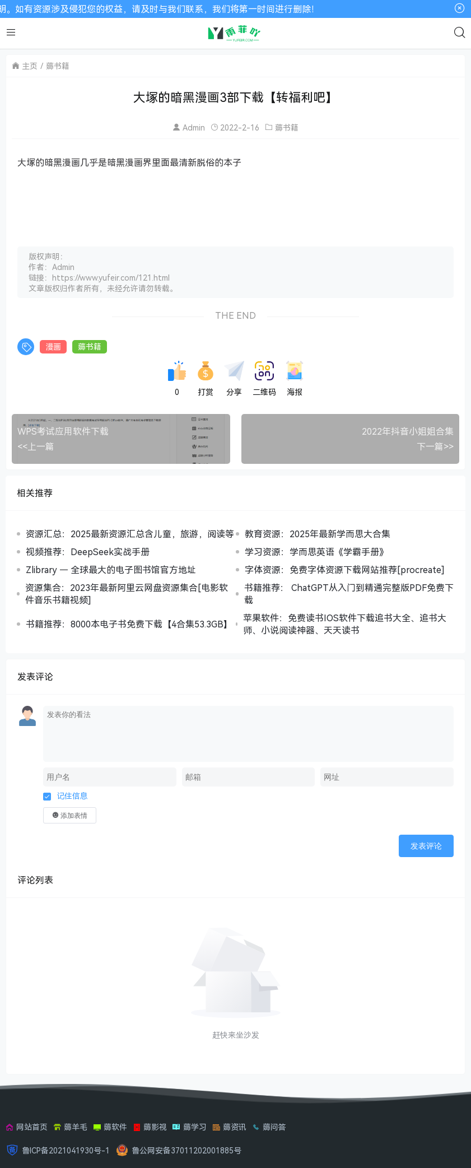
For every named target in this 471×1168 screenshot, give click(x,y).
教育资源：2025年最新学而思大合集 (317, 534)
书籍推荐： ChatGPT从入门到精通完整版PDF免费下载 (349, 593)
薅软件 (110, 1127)
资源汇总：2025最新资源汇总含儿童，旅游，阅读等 (130, 534)
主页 (30, 66)
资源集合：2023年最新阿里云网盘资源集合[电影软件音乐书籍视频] (126, 593)
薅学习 (189, 1127)
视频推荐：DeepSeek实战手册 (88, 552)
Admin (194, 127)
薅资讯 (229, 1127)
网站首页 (27, 1127)
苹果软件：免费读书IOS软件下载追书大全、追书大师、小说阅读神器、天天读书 (344, 624)
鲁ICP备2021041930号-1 (66, 1150)
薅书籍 (57, 66)
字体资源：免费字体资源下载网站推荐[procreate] (345, 570)
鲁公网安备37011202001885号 (186, 1150)
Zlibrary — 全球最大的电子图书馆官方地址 (111, 570)
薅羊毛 (70, 1127)
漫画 (53, 346)
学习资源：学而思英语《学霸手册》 (316, 552)
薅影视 (150, 1127)
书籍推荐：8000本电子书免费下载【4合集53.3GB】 (129, 624)
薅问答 (269, 1127)
